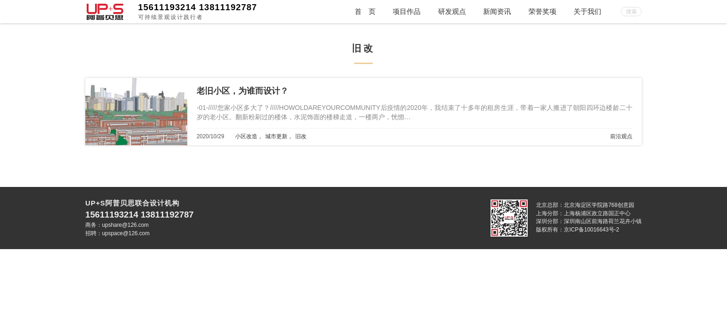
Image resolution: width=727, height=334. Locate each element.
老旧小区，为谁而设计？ (242, 91)
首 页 (365, 11)
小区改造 (246, 136)
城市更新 (276, 136)
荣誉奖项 (542, 11)
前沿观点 (621, 136)
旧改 (300, 136)
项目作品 (407, 11)
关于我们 (587, 11)
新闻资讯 (497, 11)
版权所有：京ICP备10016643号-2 (577, 229)
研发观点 (452, 11)
